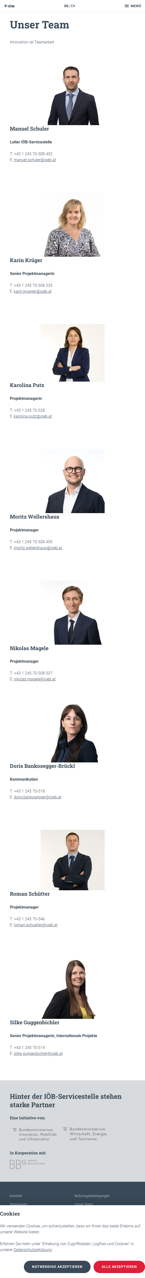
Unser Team (84, 1204)
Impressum (18, 1204)
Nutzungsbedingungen (92, 1196)
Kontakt (16, 1196)
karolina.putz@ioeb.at (33, 416)
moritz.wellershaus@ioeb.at (38, 547)
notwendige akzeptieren (57, 1267)
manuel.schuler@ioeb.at (35, 159)
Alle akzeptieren (119, 1267)
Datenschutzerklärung (33, 1249)
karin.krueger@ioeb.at (33, 291)
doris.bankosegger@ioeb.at (37, 797)
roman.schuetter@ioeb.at (36, 925)
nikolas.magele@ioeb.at (35, 679)
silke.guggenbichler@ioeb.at (38, 1053)
